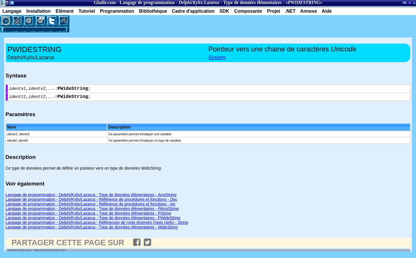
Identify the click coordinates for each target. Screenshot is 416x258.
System (217, 57)
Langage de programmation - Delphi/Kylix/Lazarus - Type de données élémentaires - (90, 197)
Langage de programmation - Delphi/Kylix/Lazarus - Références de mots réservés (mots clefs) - (96, 224)
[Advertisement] (137, 23)
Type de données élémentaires (252, 2)
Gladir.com (105, 2)
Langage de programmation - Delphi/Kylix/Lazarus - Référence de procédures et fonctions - (91, 201)
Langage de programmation (147, 2)
